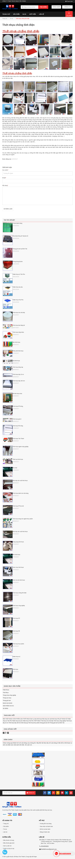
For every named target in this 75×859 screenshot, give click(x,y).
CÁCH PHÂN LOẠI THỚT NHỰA (21, 719)
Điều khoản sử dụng (8, 840)
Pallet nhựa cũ (16, 656)
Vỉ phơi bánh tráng (17, 223)
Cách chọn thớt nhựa (18, 567)
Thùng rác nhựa (7, 698)
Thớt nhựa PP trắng (18, 406)
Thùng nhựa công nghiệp (9, 695)
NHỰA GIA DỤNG (7, 703)
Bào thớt (15, 467)
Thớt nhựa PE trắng (18, 426)
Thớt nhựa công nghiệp (19, 605)
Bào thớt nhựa (16, 554)
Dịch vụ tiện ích (7, 846)
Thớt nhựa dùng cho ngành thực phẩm (23, 518)
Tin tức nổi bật (9, 220)
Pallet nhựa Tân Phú (18, 299)
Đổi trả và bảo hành (45, 829)
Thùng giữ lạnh (7, 700)
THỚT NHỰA (37, 721)
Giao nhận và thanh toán (46, 826)
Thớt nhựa (15, 669)
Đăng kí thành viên (45, 832)
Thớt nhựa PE (16, 631)
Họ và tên (5, 170)
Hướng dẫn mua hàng (45, 823)
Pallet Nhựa (6, 690)
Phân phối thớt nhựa (18, 351)
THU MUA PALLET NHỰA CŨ (20, 236)
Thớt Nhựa (5, 692)
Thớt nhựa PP (16, 618)
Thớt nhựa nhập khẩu (18, 332)
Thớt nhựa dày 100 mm (19, 380)
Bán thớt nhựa (16, 342)
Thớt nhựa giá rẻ (17, 419)
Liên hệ (5, 832)
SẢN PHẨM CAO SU (8, 706)
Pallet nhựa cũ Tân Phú (19, 274)
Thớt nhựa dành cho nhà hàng (20, 493)
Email (4, 177)
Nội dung (5, 185)
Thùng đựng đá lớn (18, 261)
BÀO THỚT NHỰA (7, 719)
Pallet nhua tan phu (18, 287)
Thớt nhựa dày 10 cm (18, 374)
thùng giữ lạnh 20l (44, 722)
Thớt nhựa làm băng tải (19, 325)
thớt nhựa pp (24, 722)
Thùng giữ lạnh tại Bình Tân (20, 248)
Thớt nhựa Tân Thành (18, 438)
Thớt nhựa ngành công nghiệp (20, 446)
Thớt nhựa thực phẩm (18, 644)
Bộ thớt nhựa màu (17, 393)
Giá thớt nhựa (16, 360)
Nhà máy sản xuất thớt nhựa (20, 480)
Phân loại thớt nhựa (18, 459)
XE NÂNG (5, 708)
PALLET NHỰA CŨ (62, 719)
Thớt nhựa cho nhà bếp (19, 312)
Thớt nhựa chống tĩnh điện (19, 593)
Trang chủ (6, 823)
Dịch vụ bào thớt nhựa (36, 719)
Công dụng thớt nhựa (18, 542)
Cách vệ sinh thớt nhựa (19, 580)
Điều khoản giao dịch (8, 843)
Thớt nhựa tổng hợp (18, 367)
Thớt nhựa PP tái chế (18, 506)
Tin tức (5, 829)
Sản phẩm (6, 826)
